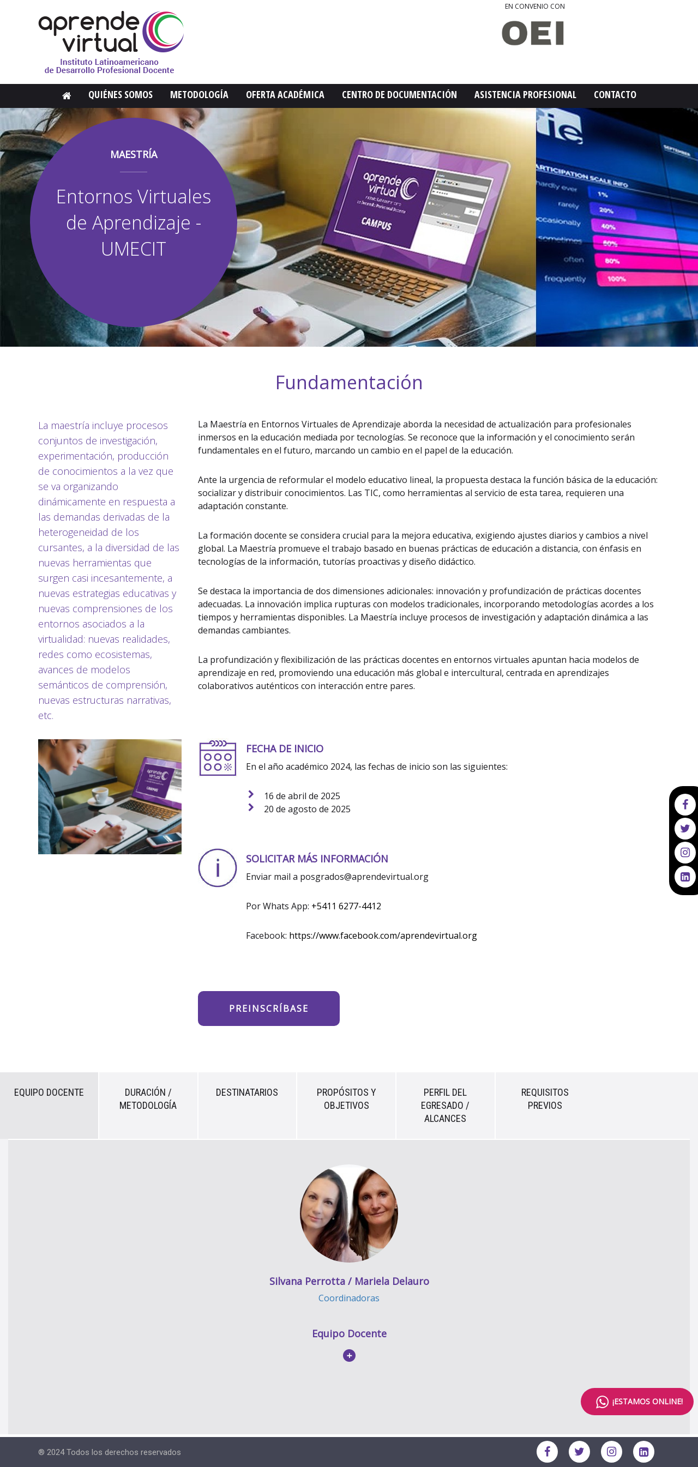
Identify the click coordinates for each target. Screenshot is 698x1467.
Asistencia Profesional (525, 94)
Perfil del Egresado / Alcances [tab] (445, 1105)
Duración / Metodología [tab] (148, 1098)
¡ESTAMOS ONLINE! (637, 1401)
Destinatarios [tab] (247, 1092)
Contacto (615, 94)
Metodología (199, 94)
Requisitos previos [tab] (545, 1098)
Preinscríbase (269, 1009)
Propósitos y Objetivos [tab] (346, 1098)
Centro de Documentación (399, 94)
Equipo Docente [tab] (49, 1092)
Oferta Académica (285, 94)
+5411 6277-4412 (346, 906)
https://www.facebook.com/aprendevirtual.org (383, 935)
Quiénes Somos (120, 94)
